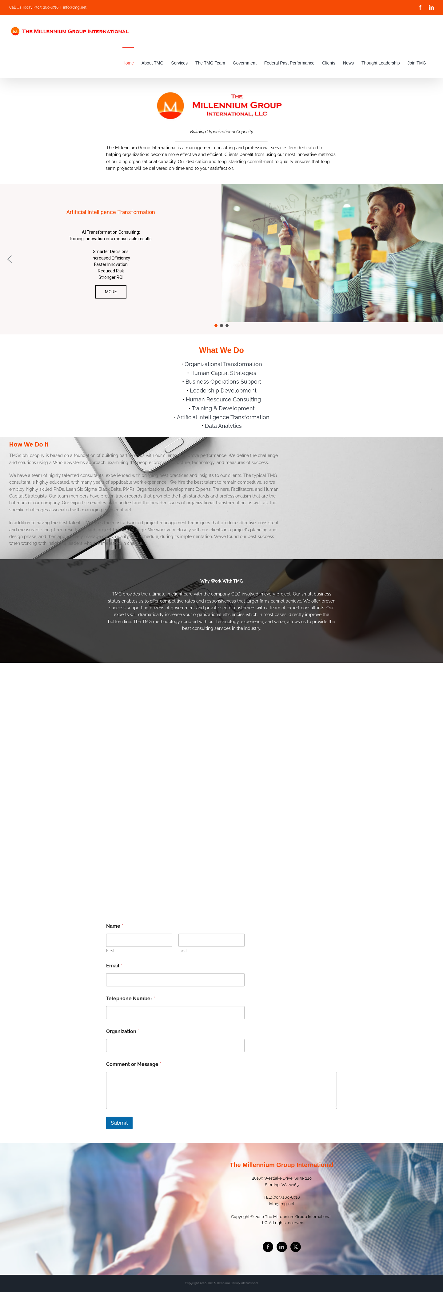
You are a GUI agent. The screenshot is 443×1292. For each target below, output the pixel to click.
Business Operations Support (223, 381)
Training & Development (223, 408)
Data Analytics (223, 426)
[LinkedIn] (282, 1247)
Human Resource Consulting (223, 399)
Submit (119, 1123)
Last (182, 950)
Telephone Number (130, 998)
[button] (9, 259)
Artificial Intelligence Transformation (223, 417)
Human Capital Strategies (223, 373)
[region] (221, 259)
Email (114, 966)
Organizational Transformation (223, 364)
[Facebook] (268, 1247)
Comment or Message (133, 1064)
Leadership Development (223, 390)
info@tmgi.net (74, 7)
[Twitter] (295, 1247)
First (110, 950)
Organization (122, 1031)
